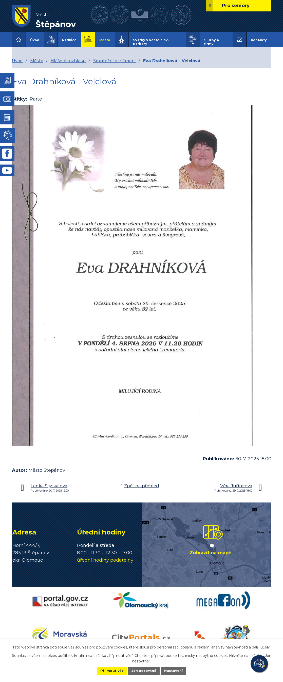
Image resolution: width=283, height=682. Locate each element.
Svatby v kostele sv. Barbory (150, 42)
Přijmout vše (107, 670)
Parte (36, 96)
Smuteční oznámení (114, 57)
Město (104, 40)
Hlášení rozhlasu (68, 57)
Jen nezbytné (143, 670)
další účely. (261, 646)
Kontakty (259, 40)
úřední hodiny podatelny (105, 556)
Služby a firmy (211, 42)
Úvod (34, 40)
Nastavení (178, 670)
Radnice (69, 40)
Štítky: (19, 96)
